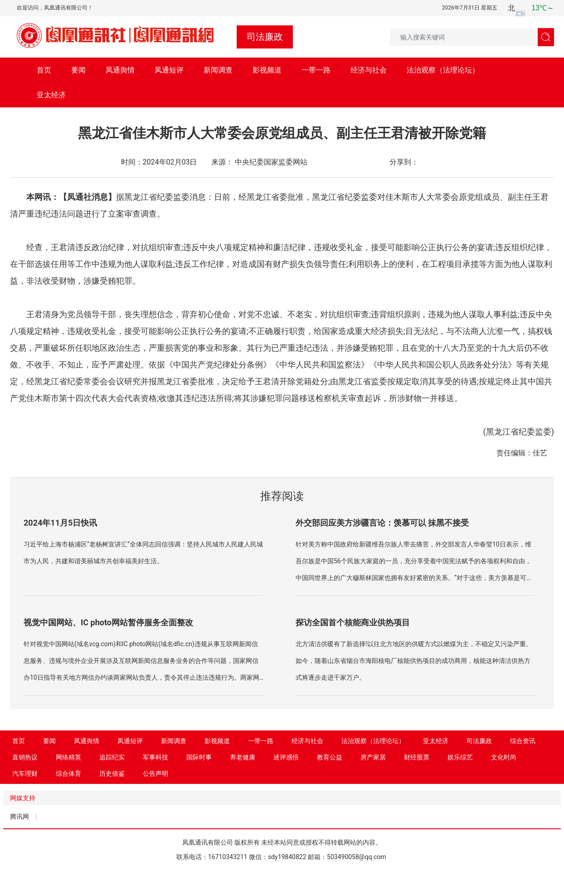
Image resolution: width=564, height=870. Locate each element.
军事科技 (155, 757)
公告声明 (155, 773)
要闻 (78, 70)
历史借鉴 (112, 773)
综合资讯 (522, 740)
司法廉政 (479, 740)
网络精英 (68, 757)
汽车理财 (25, 773)
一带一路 (316, 70)
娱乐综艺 (460, 757)
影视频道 (267, 70)
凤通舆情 (120, 70)
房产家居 (373, 757)
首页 (44, 70)
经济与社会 (368, 70)
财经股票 (416, 757)
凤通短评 (169, 70)
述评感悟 (286, 757)
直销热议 (25, 757)
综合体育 (68, 773)
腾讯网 (19, 816)
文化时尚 (503, 757)
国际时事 (199, 757)
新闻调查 (218, 70)
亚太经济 (51, 95)
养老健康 (242, 757)
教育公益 (329, 757)
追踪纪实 (112, 757)
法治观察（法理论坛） (443, 70)
